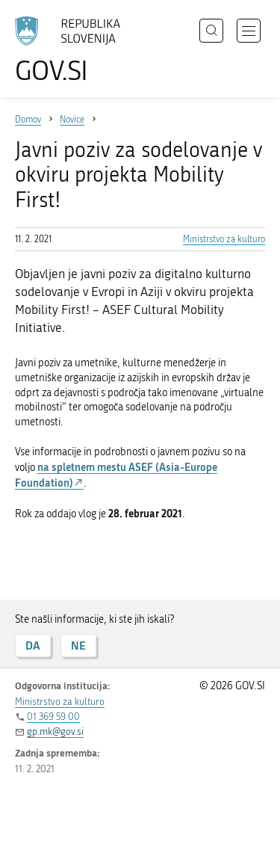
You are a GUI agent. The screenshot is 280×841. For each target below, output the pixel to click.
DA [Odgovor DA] (32, 645)
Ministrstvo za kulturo (224, 239)
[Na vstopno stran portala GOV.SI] (74, 50)
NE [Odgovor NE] (78, 645)
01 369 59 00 (53, 716)
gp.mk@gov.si (55, 731)
